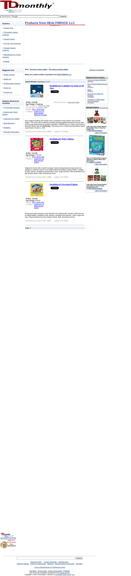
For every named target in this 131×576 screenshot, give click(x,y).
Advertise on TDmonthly (96, 70)
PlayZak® (79, 564)
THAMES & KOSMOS (94, 162)
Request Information (11, 132)
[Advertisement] (8, 177)
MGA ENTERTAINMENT (95, 131)
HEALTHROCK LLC (64, 74)
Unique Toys (8, 28)
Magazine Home (36, 562)
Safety (36, 162)
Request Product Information (64, 564)
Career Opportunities (55, 571)
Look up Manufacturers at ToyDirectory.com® (49, 567)
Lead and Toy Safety (12, 119)
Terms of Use (64, 573)
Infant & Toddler (40, 115)
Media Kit (7, 79)
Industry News (9, 39)
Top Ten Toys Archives (12, 43)
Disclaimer (33, 571)
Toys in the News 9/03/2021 (96, 80)
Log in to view (73, 102)
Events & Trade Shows (38, 564)
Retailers (7, 128)
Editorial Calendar (23, 564)
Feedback (66, 571)
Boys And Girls (38, 109)
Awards (6, 61)
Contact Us (8, 92)
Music (89, 90)
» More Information (100, 133)
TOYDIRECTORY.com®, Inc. (65, 574)
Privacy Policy (42, 571)
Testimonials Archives (12, 83)
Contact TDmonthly (50, 562)
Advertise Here (63, 562)
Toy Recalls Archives (12, 108)
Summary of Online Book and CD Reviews (95, 100)
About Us (7, 88)
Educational (38, 113)
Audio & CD (39, 111)
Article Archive (9, 75)
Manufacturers (9, 123)
